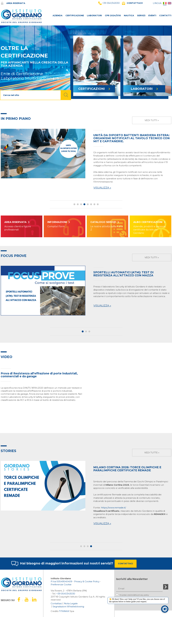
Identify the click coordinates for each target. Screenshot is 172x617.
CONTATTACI (125, 563)
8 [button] (98, 204)
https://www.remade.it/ (113, 507)
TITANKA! (64, 611)
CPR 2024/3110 (113, 15)
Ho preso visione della (132, 595)
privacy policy (143, 595)
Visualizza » (102, 187)
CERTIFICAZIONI (94, 89)
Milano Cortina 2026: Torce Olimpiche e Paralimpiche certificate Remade (127, 469)
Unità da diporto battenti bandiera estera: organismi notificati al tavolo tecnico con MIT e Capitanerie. (131, 138)
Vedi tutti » (152, 120)
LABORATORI (94, 15)
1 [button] (74, 204)
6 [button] (91, 204)
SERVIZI (141, 15)
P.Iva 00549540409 (61, 581)
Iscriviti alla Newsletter (132, 579)
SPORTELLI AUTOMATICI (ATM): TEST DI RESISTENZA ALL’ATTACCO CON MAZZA (123, 274)
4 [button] (84, 204)
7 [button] (94, 204)
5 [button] (88, 204)
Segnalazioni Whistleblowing (68, 606)
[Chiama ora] (65, 593)
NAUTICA (129, 15)
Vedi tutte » (151, 452)
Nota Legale (71, 603)
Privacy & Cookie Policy (86, 581)
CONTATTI (165, 15)
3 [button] (81, 204)
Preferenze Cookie (61, 584)
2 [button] (78, 204)
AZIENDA (57, 15)
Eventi (152, 15)
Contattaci (56, 603)
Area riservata (13, 3)
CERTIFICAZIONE (74, 15)
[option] (86, 160)
